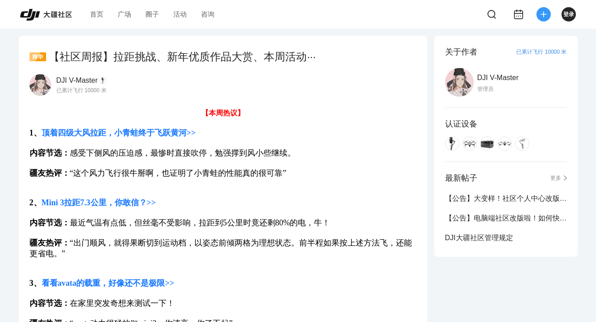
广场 (124, 14)
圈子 (152, 14)
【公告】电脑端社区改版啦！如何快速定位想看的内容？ (506, 218)
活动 (180, 14)
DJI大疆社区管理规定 (479, 238)
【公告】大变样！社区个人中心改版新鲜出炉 (506, 198)
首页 (96, 14)
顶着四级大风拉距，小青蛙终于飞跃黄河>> (119, 132)
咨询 (207, 14)
